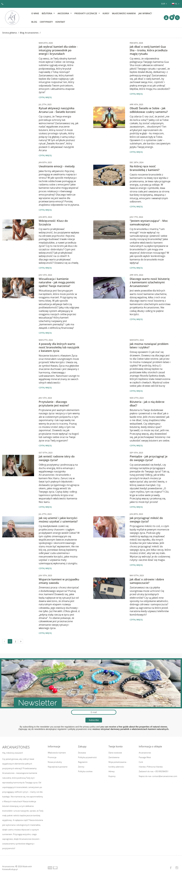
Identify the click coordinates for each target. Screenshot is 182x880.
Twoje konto (115, 746)
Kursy (106, 13)
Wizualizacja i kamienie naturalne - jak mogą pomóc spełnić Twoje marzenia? (57, 282)
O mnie (35, 13)
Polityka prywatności (87, 757)
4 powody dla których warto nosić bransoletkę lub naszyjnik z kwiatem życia (59, 347)
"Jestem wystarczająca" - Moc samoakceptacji (149, 222)
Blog (34, 21)
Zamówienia (113, 757)
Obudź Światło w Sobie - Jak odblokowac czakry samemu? (149, 109)
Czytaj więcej (45, 97)
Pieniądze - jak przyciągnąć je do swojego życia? (148, 458)
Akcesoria (64, 13)
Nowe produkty (55, 762)
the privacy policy (87, 727)
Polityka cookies (85, 771)
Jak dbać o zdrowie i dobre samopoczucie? (147, 581)
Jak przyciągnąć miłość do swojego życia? (146, 519)
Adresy (111, 771)
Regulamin (83, 762)
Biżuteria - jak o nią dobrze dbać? (147, 403)
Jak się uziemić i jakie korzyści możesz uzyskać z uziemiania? (58, 519)
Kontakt (60, 21)
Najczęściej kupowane (57, 766)
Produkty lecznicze (86, 13)
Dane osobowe (115, 752)
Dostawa (82, 752)
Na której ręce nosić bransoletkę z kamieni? (144, 168)
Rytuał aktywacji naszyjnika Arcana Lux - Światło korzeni (57, 109)
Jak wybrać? (145, 13)
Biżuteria (47, 13)
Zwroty (81, 766)
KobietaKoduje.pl (10, 869)
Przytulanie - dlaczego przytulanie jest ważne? (54, 403)
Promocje (52, 757)
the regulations (68, 727)
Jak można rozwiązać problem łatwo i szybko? (149, 345)
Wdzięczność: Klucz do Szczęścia (53, 222)
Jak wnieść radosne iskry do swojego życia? (57, 458)
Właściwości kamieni (124, 13)
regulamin (62, 729)
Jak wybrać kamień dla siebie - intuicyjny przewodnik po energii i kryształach (58, 50)
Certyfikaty (46, 21)
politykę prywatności (77, 729)
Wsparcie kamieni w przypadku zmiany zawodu (59, 581)
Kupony (112, 776)
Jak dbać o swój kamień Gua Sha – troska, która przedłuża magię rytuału (148, 50)
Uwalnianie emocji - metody (57, 166)
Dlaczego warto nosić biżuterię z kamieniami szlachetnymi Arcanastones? (149, 282)
